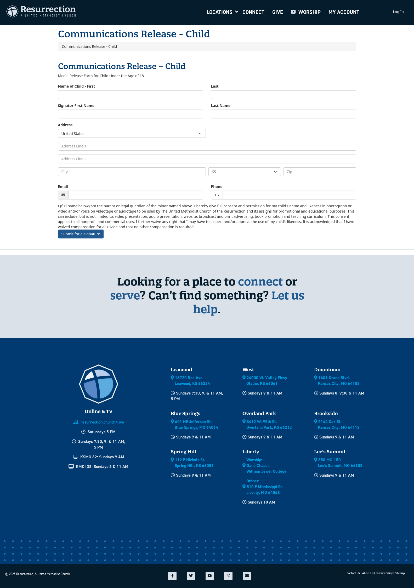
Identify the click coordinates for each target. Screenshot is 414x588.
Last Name (221, 105)
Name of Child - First (76, 86)
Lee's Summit (329, 452)
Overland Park (259, 413)
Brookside (326, 413)
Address (65, 124)
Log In (398, 11)
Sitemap (400, 573)
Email (63, 186)
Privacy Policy (384, 573)
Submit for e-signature (80, 233)
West (248, 370)
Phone (217, 186)
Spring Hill (183, 452)
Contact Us (353, 573)
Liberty (250, 452)
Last (215, 86)
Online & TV (98, 411)
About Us (367, 573)
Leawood (181, 370)
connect (260, 281)
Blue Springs (185, 413)
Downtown (327, 370)
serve (125, 295)
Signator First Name (76, 105)
